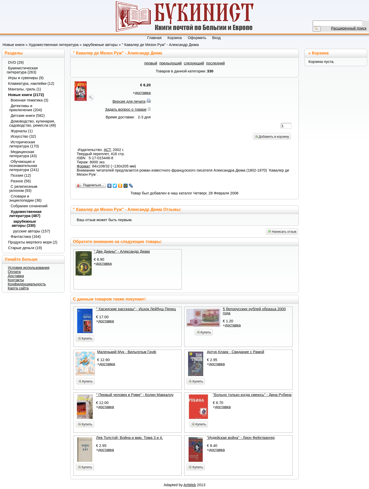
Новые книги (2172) (26, 95)
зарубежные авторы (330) (24, 223)
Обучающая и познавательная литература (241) (24, 165)
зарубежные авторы (100, 45)
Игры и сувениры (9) (26, 78)
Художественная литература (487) (25, 214)
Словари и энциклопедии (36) (25, 198)
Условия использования (28, 268)
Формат (83, 166)
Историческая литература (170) (24, 144)
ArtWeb (189, 485)
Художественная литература (54, 45)
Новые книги (14, 45)
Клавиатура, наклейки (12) (31, 83)
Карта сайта (18, 288)
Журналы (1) (22, 131)
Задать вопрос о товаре (126, 109)
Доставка (16, 276)
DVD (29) (16, 62)
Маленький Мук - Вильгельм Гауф (126, 352)
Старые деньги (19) (25, 248)
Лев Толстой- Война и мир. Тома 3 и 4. (129, 438)
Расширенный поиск (348, 28)
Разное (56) (21, 181)
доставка (142, 93)
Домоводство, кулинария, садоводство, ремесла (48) (32, 123)
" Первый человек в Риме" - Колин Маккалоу (135, 395)
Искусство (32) (23, 136)
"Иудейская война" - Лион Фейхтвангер (241, 438)
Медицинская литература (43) (23, 154)
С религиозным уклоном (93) (23, 188)
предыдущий (170, 63)
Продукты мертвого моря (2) (32, 242)
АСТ (107, 150)
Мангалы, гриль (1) (24, 89)
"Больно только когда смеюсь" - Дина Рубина (252, 395)
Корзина (320, 53)
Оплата (14, 272)
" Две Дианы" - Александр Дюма (122, 251)
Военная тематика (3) (29, 100)
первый (150, 63)
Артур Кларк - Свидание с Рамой (235, 352)
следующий (194, 63)
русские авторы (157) (31, 231)
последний (215, 63)
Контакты (16, 280)
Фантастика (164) (26, 236)
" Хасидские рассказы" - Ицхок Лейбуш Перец (136, 309)
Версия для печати (129, 101)
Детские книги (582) (28, 116)
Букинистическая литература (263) (22, 70)
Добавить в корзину (272, 136)
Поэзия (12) (21, 175)
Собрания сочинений (29, 206)
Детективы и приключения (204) (25, 108)
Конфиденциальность (27, 284)
